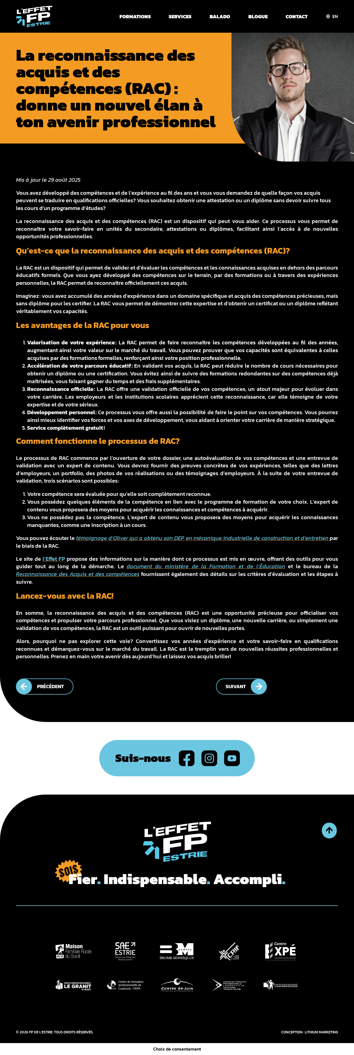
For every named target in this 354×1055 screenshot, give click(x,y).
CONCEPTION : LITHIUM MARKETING (309, 1032)
